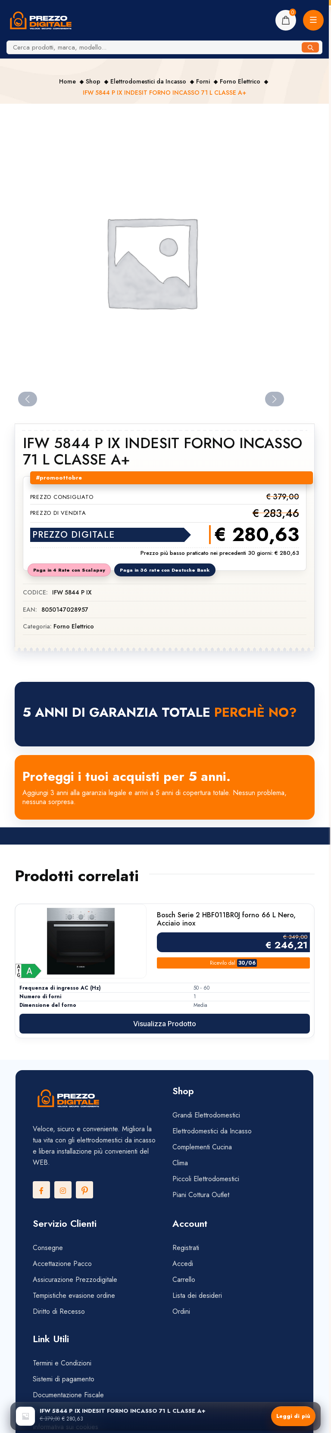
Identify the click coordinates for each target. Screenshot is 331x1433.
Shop (93, 81)
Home (67, 81)
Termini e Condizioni (62, 1363)
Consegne (48, 1247)
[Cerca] (310, 47)
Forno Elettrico (240, 81)
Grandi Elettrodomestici (206, 1115)
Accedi (182, 1263)
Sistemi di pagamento (65, 1378)
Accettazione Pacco (62, 1263)
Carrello (183, 1279)
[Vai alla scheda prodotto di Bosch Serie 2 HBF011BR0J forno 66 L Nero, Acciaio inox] (81, 941)
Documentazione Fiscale (68, 1394)
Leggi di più (293, 1416)
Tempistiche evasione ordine (74, 1295)
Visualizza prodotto (164, 1023)
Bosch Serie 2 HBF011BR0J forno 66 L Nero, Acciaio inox (226, 919)
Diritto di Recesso (59, 1311)
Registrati (185, 1247)
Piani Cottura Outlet (200, 1194)
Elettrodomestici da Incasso (148, 81)
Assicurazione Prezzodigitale (75, 1279)
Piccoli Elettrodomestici (205, 1178)
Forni (203, 81)
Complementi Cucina (202, 1146)
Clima (180, 1162)
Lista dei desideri (197, 1295)
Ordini (181, 1311)
